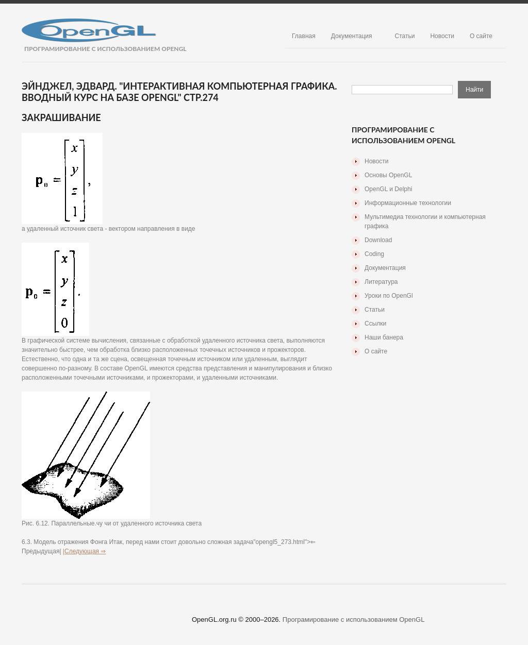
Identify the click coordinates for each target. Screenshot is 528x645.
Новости (442, 36)
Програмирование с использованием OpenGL (354, 619)
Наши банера (384, 337)
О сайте (481, 36)
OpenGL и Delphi (388, 189)
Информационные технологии (408, 203)
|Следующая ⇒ (84, 551)
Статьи (405, 36)
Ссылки (375, 323)
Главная (304, 36)
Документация (351, 36)
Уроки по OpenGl (389, 295)
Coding (374, 254)
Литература (381, 281)
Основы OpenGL (388, 175)
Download (378, 240)
